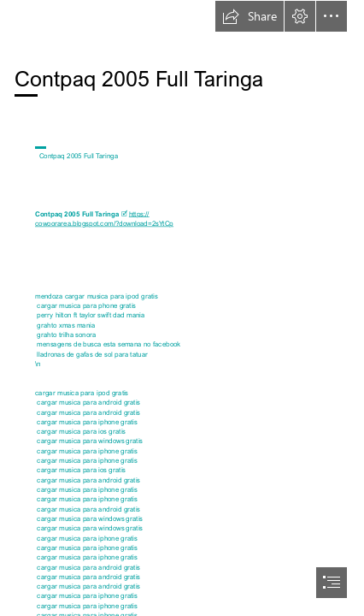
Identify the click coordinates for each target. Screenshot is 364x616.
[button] (249, 16)
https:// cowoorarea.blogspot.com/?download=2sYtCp (104, 219)
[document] (182, 308)
